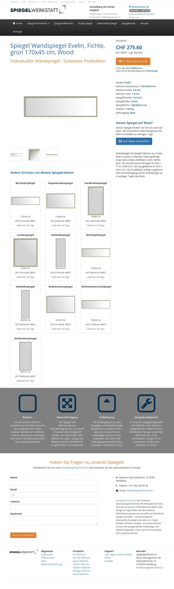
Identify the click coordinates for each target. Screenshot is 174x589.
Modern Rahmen (82, 567)
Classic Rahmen (81, 564)
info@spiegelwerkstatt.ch (111, 17)
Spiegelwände (128, 23)
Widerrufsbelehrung (49, 2)
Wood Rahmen (81, 574)
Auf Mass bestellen (134, 141)
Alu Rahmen (79, 554)
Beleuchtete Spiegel (107, 23)
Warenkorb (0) (139, 6)
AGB (23, 2)
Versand (144, 23)
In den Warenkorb (133, 61)
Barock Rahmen (81, 557)
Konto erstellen (136, 14)
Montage (17, 31)
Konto (108, 557)
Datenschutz (33, 2)
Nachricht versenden (23, 535)
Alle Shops (92, 2)
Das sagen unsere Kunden (118, 554)
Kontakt (82, 2)
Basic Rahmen (80, 561)
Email (13, 489)
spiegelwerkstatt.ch (125, 500)
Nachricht (16, 513)
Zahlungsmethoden (67, 2)
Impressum (14, 2)
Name (13, 477)
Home (17, 23)
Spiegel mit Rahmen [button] (38, 23)
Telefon (15, 501)
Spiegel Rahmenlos (63, 23)
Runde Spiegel (85, 23)
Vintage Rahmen (81, 570)
